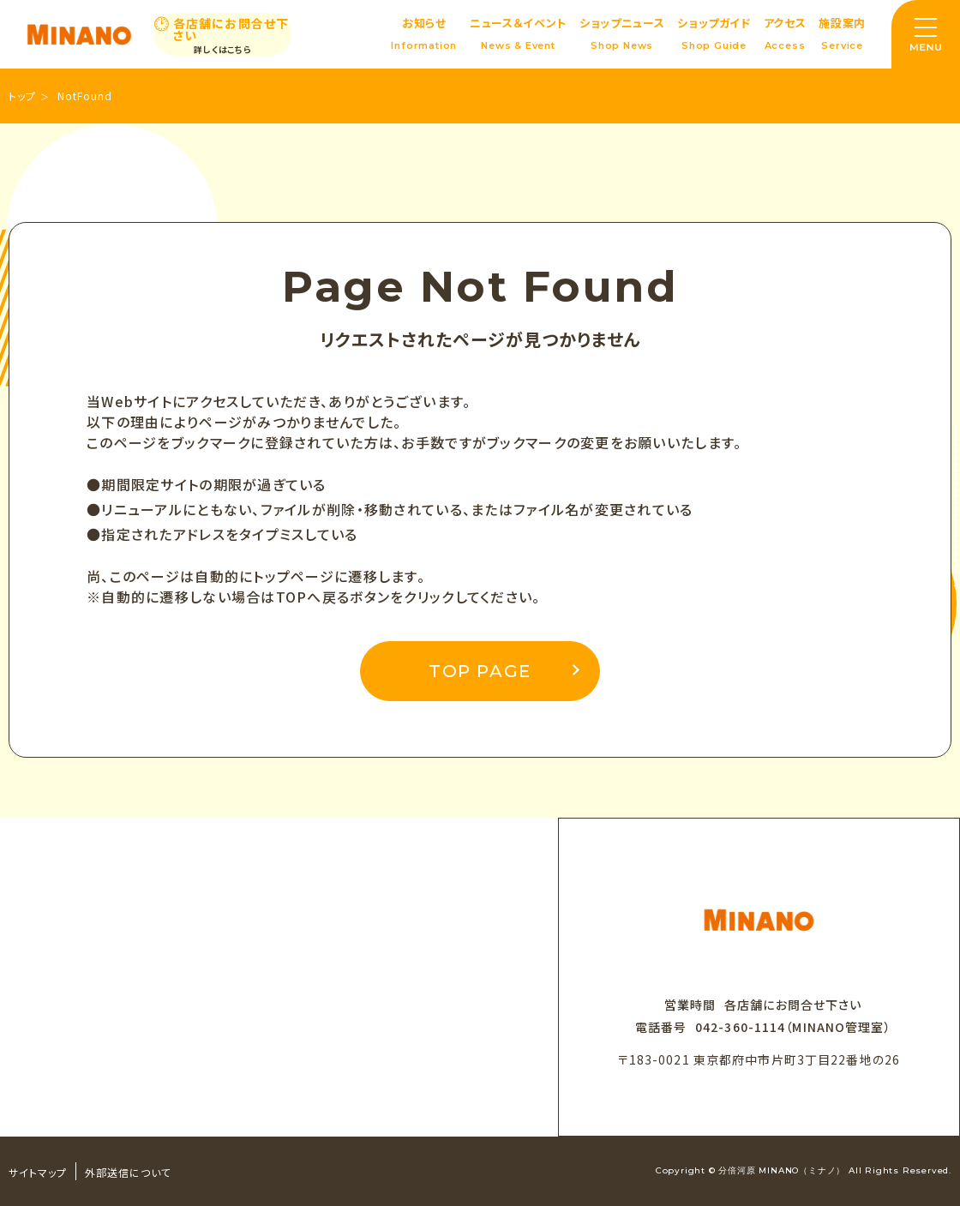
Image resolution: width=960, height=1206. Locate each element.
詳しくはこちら (223, 49)
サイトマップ (38, 1172)
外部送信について (128, 1172)
